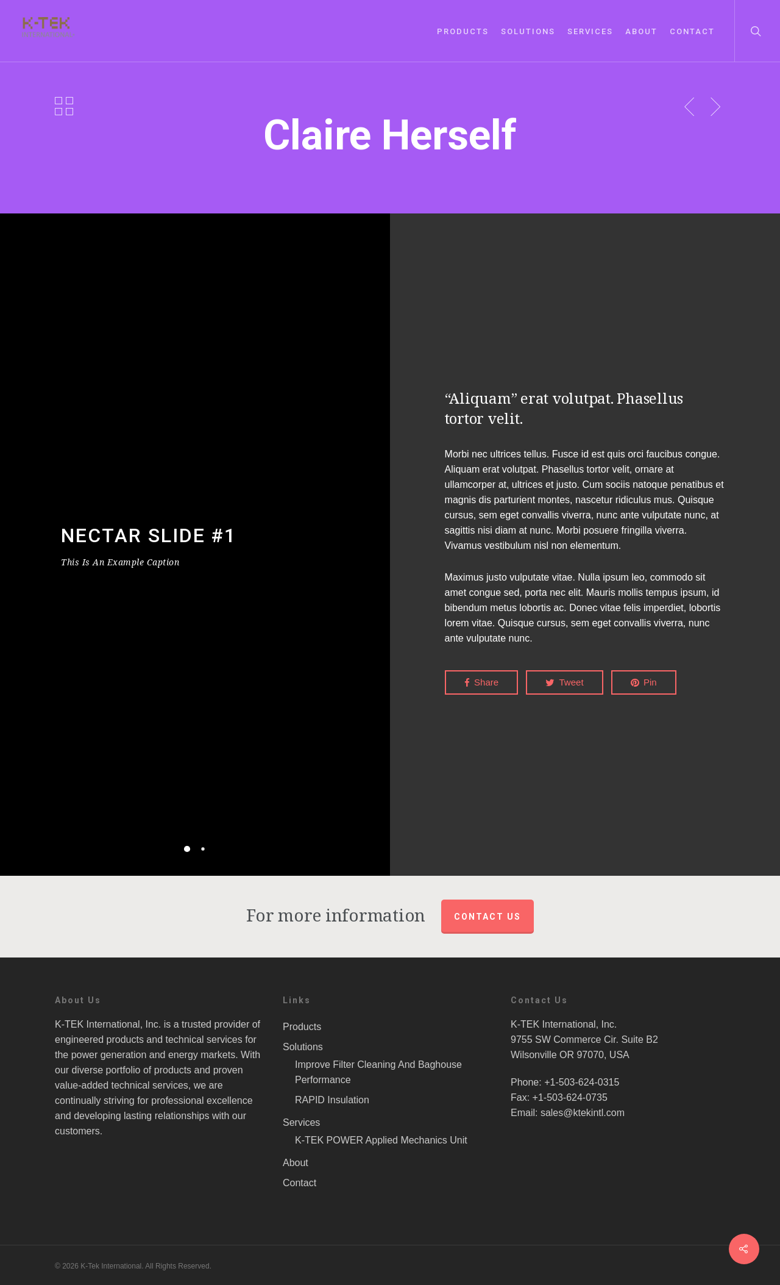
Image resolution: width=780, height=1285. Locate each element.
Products (463, 31)
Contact (692, 31)
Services (590, 31)
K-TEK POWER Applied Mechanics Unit (381, 1140)
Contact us (487, 917)
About (641, 31)
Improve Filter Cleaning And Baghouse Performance (378, 1072)
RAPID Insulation (332, 1100)
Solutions (528, 31)
